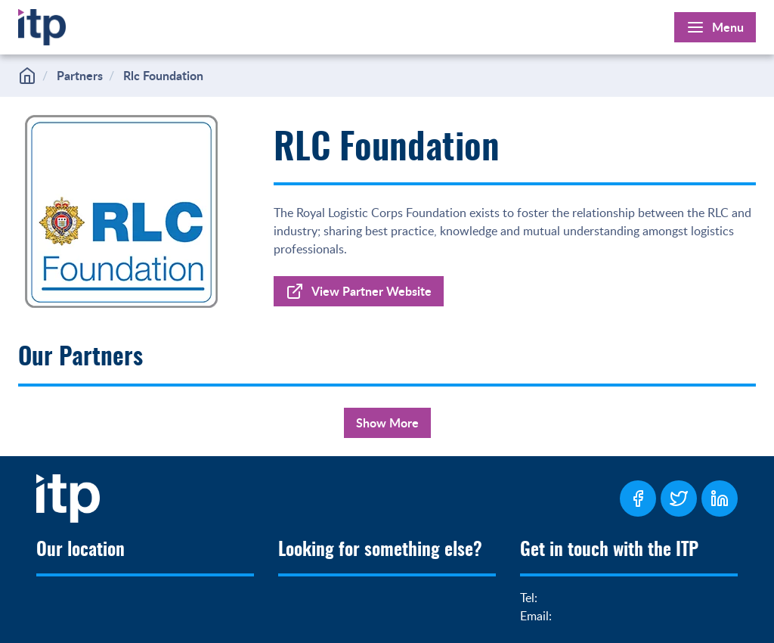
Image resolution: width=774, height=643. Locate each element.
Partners (80, 75)
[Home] (42, 24)
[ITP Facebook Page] (638, 498)
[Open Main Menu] (715, 27)
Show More (387, 422)
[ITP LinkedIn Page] (719, 498)
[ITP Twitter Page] (679, 498)
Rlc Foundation (163, 75)
